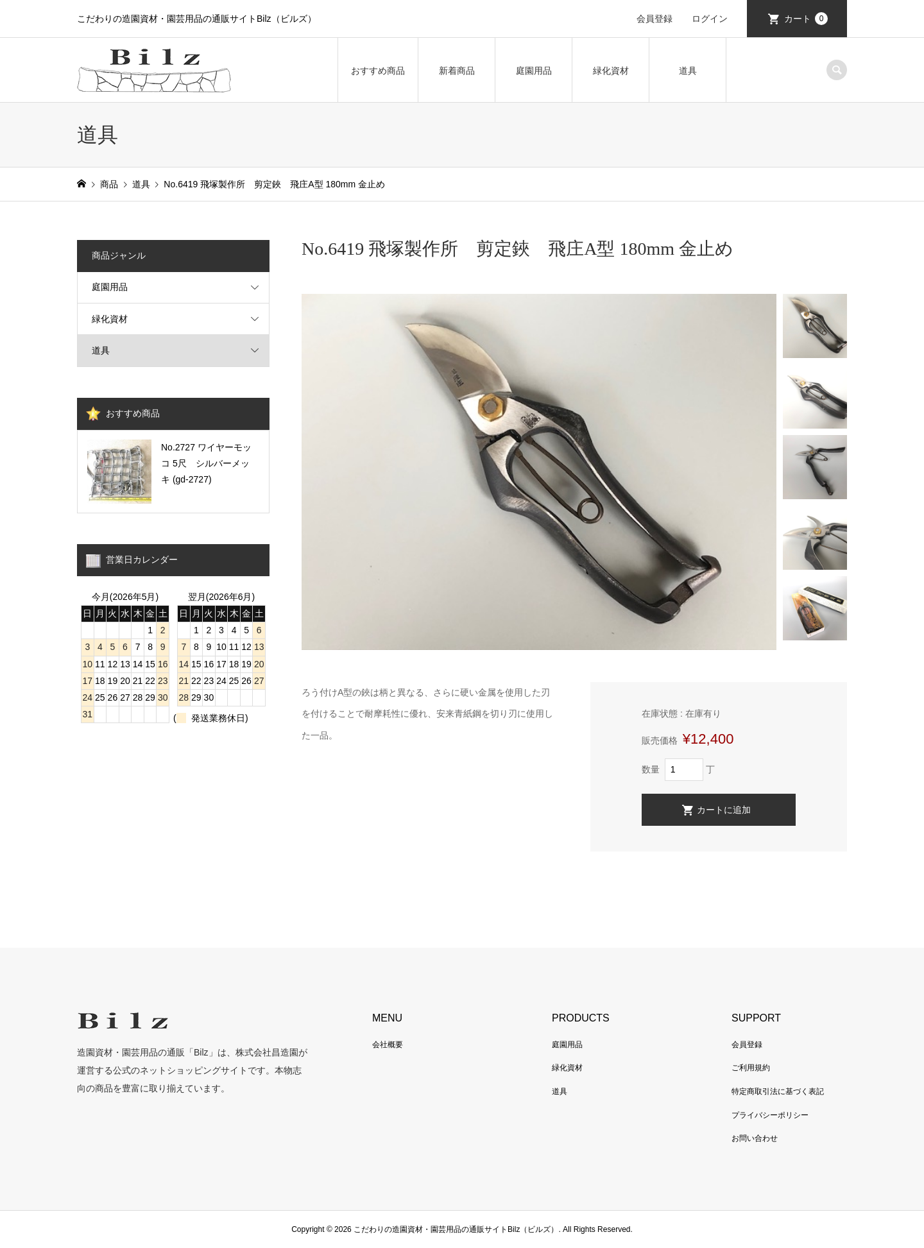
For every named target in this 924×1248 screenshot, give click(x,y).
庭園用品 (534, 70)
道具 (688, 70)
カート (806, 18)
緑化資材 (611, 70)
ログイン (710, 18)
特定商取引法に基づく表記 (778, 1091)
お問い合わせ (755, 1138)
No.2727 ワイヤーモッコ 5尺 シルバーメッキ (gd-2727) (206, 463)
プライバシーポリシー (770, 1115)
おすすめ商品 (378, 70)
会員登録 (654, 18)
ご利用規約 (751, 1067)
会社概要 (387, 1044)
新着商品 (457, 70)
